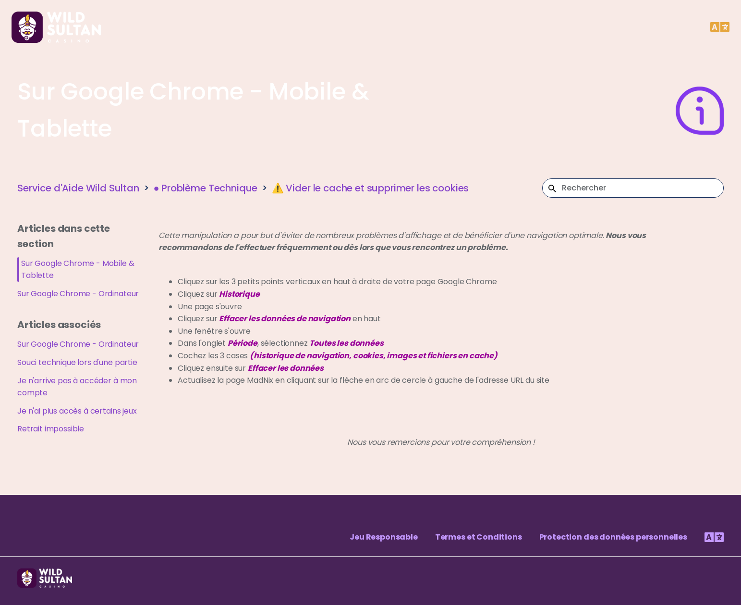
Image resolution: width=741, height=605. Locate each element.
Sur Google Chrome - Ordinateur (78, 293)
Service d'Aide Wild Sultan (78, 188)
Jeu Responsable (384, 536)
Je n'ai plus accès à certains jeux (77, 410)
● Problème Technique (205, 188)
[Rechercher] (633, 188)
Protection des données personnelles (613, 536)
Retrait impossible (50, 428)
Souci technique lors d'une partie (77, 362)
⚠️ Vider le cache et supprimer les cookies (370, 188)
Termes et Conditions (478, 536)
